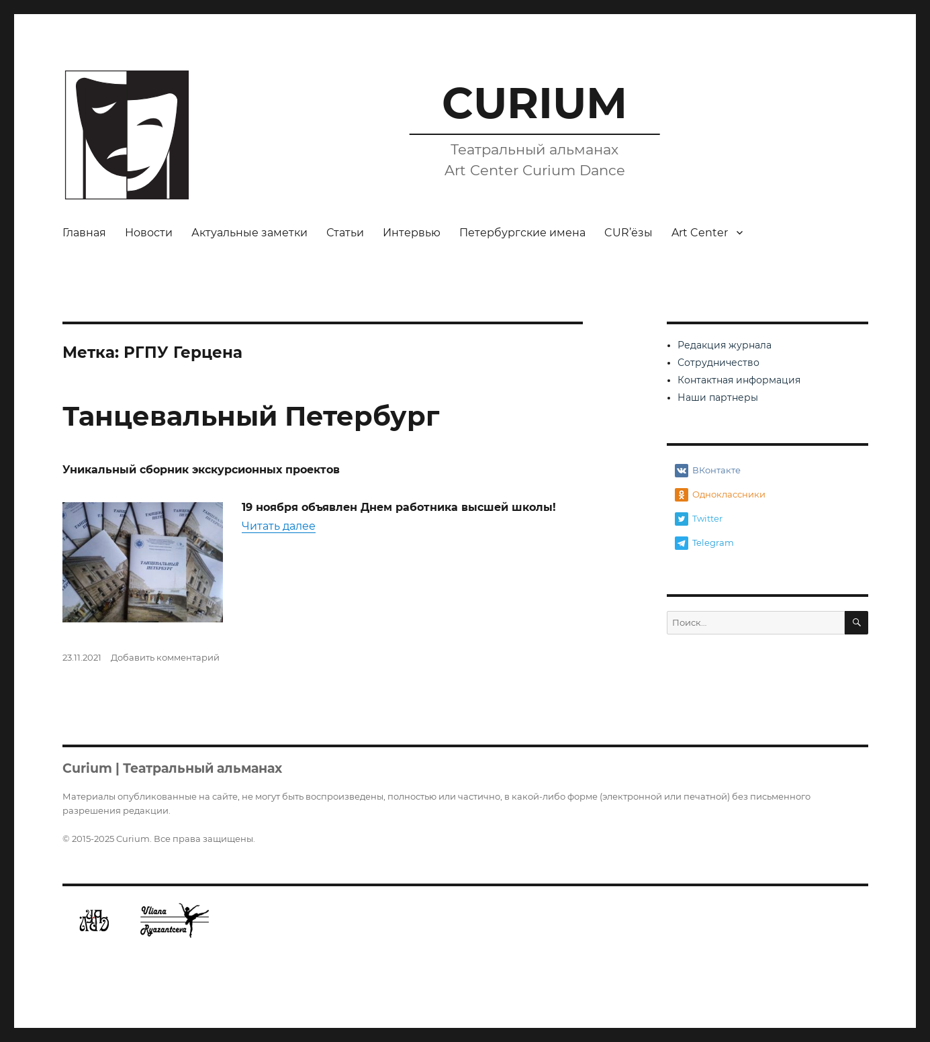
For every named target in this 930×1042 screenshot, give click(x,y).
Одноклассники (720, 495)
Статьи (345, 232)
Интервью (411, 232)
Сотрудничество (718, 362)
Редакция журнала (725, 345)
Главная (84, 232)
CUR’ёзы (628, 232)
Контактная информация (739, 380)
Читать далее (279, 526)
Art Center (699, 232)
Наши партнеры (718, 397)
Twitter (699, 519)
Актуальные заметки (249, 232)
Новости (149, 232)
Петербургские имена (522, 232)
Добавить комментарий (165, 657)
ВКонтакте (708, 470)
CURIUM (534, 103)
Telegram (704, 543)
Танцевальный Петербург (251, 415)
